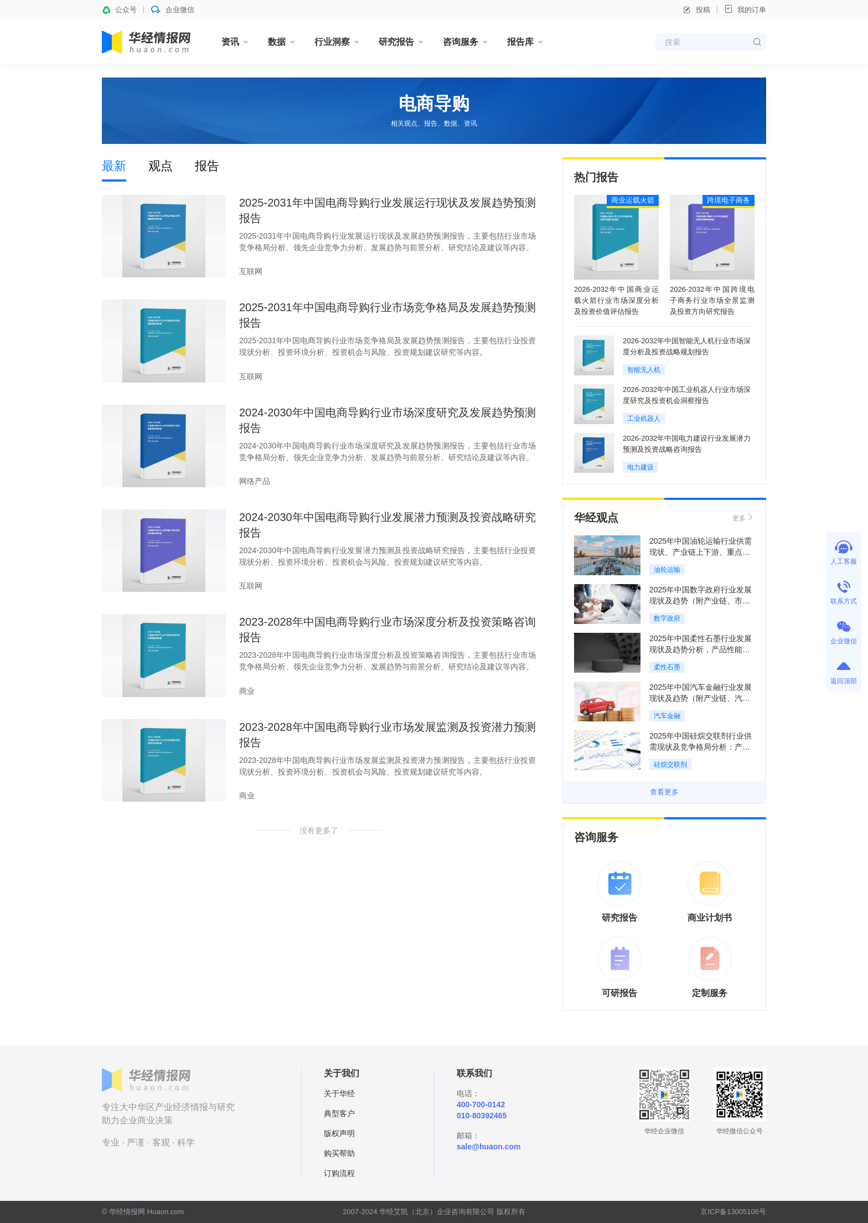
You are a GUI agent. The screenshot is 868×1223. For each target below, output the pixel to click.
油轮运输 (667, 570)
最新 (114, 166)
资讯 (230, 42)
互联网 (250, 271)
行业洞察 (332, 42)
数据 (277, 42)
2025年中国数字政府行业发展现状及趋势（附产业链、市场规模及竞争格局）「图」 (700, 600)
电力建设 (640, 467)
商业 (247, 691)
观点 (160, 166)
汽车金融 (667, 716)
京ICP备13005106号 (733, 1211)
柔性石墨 (667, 667)
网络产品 (254, 481)
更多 (743, 517)
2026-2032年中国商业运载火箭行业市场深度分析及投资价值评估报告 (616, 300)
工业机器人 (643, 418)
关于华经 (339, 1093)
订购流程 (339, 1173)
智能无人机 (643, 370)
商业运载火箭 (632, 200)
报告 (207, 166)
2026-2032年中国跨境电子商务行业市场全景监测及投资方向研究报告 (712, 300)
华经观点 (596, 518)
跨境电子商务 (728, 200)
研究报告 (396, 42)
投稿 (696, 10)
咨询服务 (460, 42)
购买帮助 (339, 1153)
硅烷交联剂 (670, 764)
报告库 (520, 42)
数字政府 (667, 618)
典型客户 (339, 1113)
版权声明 (339, 1133)
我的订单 (745, 9)
